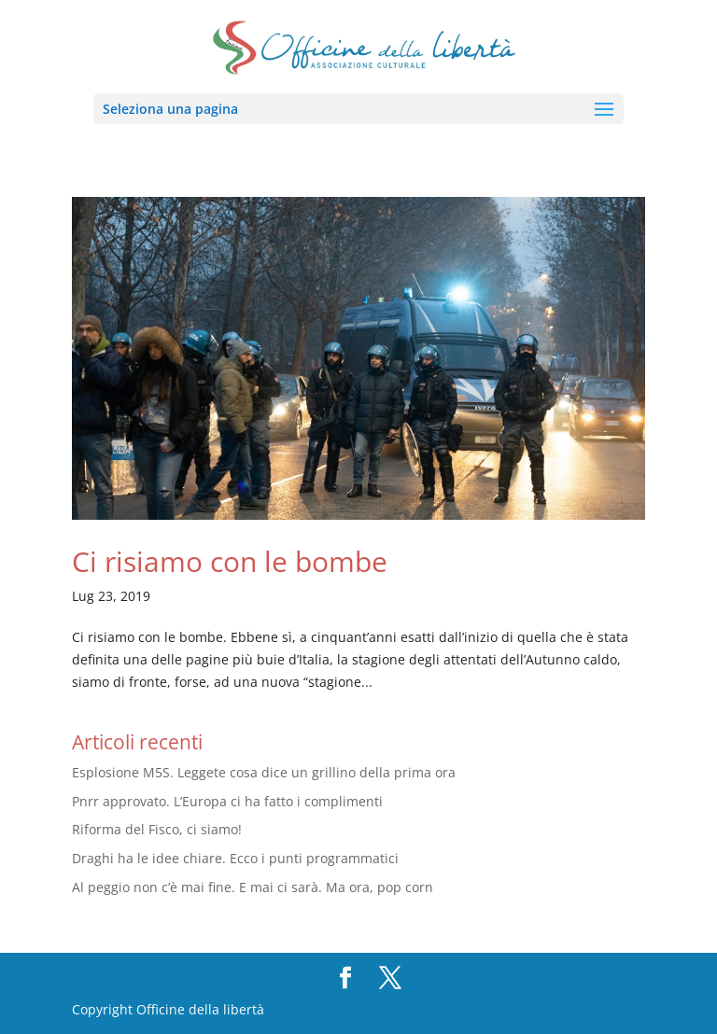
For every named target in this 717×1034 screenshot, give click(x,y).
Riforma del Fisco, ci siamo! (157, 829)
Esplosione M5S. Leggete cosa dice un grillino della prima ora (264, 772)
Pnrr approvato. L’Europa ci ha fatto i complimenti (227, 801)
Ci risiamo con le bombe (229, 561)
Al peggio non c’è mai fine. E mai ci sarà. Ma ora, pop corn (252, 887)
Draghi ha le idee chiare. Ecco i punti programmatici (235, 858)
